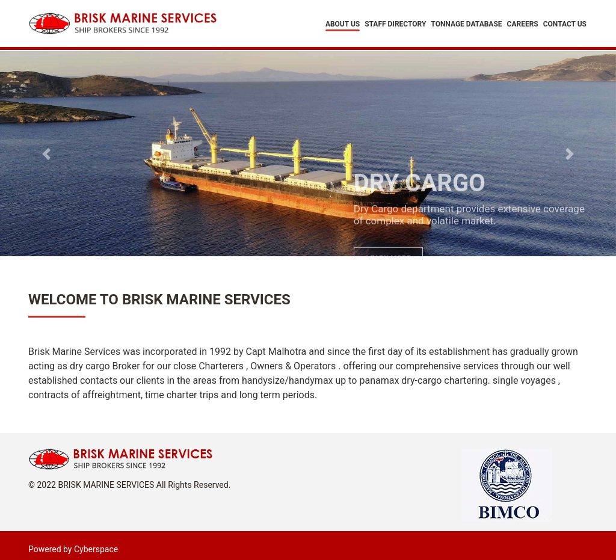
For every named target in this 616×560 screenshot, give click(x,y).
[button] (46, 153)
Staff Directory (395, 24)
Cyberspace (96, 549)
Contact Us (565, 24)
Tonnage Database (466, 24)
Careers (522, 24)
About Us (342, 24)
